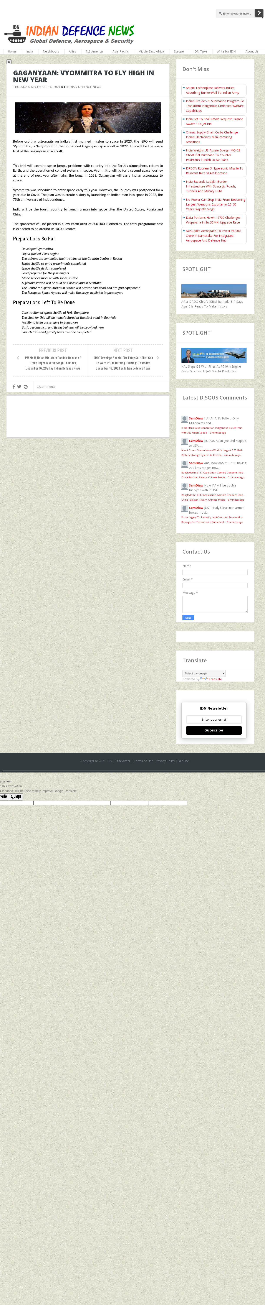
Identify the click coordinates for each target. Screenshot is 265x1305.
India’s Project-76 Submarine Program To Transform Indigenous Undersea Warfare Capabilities (215, 106)
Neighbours (51, 51)
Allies (72, 51)
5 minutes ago (236, 477)
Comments (46, 387)
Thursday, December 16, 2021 (36, 87)
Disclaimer (123, 761)
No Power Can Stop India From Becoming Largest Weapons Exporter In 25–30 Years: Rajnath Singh (215, 204)
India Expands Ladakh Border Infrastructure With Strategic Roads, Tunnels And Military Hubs (211, 186)
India (29, 51)
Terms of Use (143, 761)
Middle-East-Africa (151, 51)
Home (12, 51)
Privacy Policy (165, 761)
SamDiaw (196, 418)
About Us (251, 51)
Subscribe (214, 730)
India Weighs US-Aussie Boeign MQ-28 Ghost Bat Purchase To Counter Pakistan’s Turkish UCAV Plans (213, 155)
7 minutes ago (235, 522)
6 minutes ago (236, 499)
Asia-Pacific (121, 51)
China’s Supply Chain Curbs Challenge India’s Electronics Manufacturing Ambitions (212, 137)
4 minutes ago (232, 455)
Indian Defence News (83, 87)
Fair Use (183, 761)
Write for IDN (226, 51)
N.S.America (94, 51)
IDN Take (200, 51)
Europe (179, 51)
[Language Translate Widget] (204, 673)
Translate (211, 679)
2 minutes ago (218, 432)
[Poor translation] (16, 796)
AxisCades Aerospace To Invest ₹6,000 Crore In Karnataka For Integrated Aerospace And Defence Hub (213, 235)
